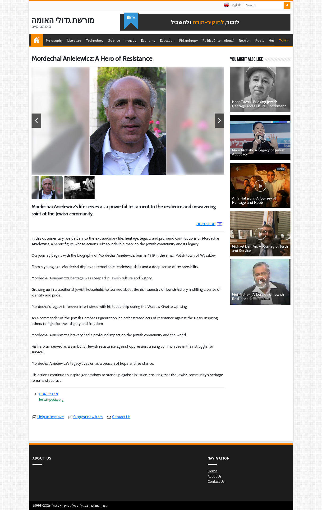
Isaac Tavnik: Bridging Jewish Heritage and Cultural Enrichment (259, 104)
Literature (74, 40)
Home (38, 40)
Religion (245, 40)
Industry (130, 40)
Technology (94, 40)
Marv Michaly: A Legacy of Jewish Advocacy (258, 152)
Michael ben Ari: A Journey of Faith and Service (260, 248)
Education (167, 40)
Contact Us (118, 416)
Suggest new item (85, 416)
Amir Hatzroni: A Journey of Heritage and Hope (254, 200)
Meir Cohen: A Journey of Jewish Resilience (258, 296)
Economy (148, 40)
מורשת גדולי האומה (63, 20)
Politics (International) (218, 40)
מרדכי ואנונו (209, 224)
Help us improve (48, 416)
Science (114, 40)
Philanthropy (188, 40)
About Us (214, 476)
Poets (259, 40)
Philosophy (54, 40)
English (232, 5)
